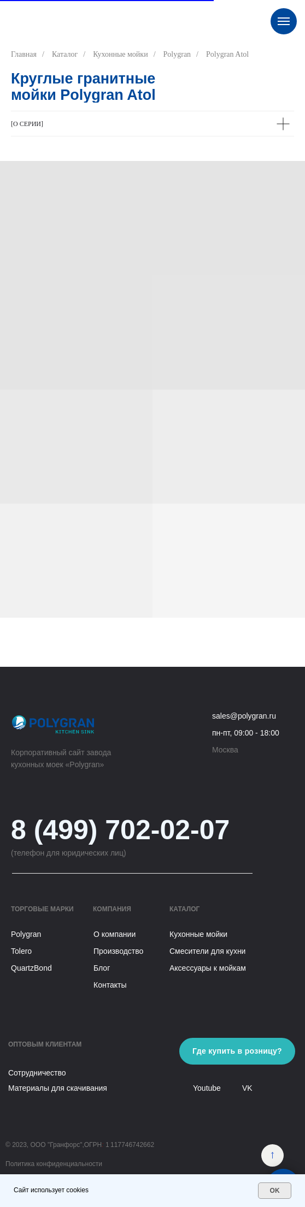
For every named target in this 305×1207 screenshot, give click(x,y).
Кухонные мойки (120, 54)
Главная (24, 54)
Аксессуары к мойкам (207, 968)
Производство (118, 951)
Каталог (65, 54)
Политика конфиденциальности (53, 1164)
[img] (272, 1155)
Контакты (109, 985)
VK (247, 1088)
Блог (101, 968)
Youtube (207, 1088)
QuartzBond (31, 968)
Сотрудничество (37, 1072)
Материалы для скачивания (57, 1088)
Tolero (21, 951)
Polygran (177, 54)
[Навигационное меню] (284, 21)
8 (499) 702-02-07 (120, 830)
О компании (114, 934)
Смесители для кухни (207, 951)
